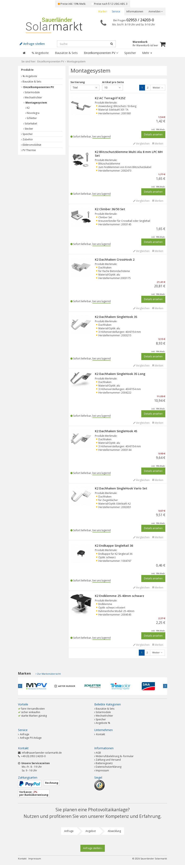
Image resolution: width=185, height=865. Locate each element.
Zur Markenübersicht (49, 673)
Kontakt (99, 734)
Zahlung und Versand (108, 759)
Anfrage (23, 734)
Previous (20, 686)
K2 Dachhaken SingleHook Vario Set (121, 488)
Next (165, 686)
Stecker (28, 128)
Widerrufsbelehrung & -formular (115, 756)
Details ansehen (153, 134)
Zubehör (27, 139)
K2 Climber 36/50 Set (110, 209)
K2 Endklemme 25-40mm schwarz (119, 596)
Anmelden (156, 11)
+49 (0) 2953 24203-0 (33, 756)
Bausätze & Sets (66, 53)
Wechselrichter (32, 97)
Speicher (130, 53)
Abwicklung (114, 831)
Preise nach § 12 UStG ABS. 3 (109, 4)
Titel (85, 87)
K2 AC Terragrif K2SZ (110, 98)
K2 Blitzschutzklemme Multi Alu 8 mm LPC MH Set (129, 153)
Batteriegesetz (104, 763)
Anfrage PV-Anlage (30, 738)
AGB (98, 752)
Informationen (134, 11)
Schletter (31, 118)
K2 (27, 108)
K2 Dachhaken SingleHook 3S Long (120, 374)
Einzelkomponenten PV (101, 53)
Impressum (102, 770)
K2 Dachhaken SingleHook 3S (116, 317)
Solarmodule (31, 92)
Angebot (91, 831)
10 (112, 87)
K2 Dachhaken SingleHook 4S (116, 431)
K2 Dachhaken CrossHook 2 (114, 259)
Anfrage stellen (92, 848)
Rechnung (51, 783)
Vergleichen (141, 143)
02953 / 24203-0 (140, 19)
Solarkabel (30, 123)
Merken (157, 143)
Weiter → (158, 87)
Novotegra (32, 113)
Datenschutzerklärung (108, 766)
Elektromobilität (31, 145)
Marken (102, 11)
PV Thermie (28, 150)
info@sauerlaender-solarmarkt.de (42, 752)
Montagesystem (35, 102)
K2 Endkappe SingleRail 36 (114, 545)
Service (116, 11)
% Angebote (40, 53)
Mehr (147, 53)
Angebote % (103, 723)
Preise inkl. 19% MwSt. (72, 4)
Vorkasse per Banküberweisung (33, 793)
